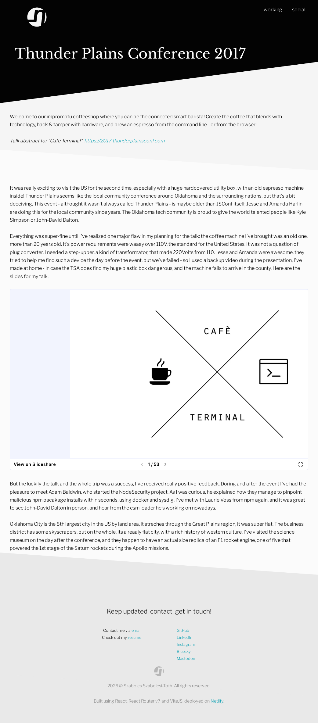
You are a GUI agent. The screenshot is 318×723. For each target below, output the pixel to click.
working (273, 10)
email (136, 630)
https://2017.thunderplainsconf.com (124, 141)
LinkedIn (184, 637)
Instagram (186, 644)
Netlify (217, 701)
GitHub (183, 630)
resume (134, 637)
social (298, 10)
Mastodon (186, 658)
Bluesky (184, 651)
